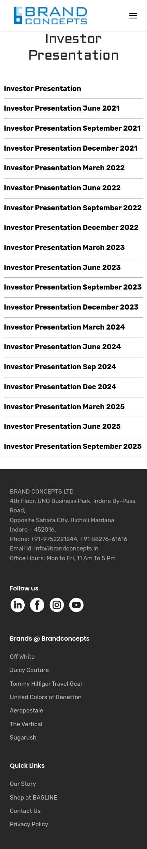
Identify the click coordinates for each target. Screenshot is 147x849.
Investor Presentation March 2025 (64, 407)
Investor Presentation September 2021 (72, 128)
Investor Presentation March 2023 (64, 247)
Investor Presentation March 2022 (64, 168)
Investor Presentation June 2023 (62, 267)
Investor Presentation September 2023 (73, 287)
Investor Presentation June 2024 (62, 347)
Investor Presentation (42, 88)
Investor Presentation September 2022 (73, 208)
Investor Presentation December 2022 (71, 227)
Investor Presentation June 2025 (62, 426)
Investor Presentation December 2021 (71, 148)
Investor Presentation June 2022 (62, 188)
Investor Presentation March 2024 (64, 327)
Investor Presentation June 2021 (62, 108)
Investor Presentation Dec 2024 (60, 387)
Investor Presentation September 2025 (73, 446)
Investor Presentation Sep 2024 (60, 367)
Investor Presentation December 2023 (71, 307)
